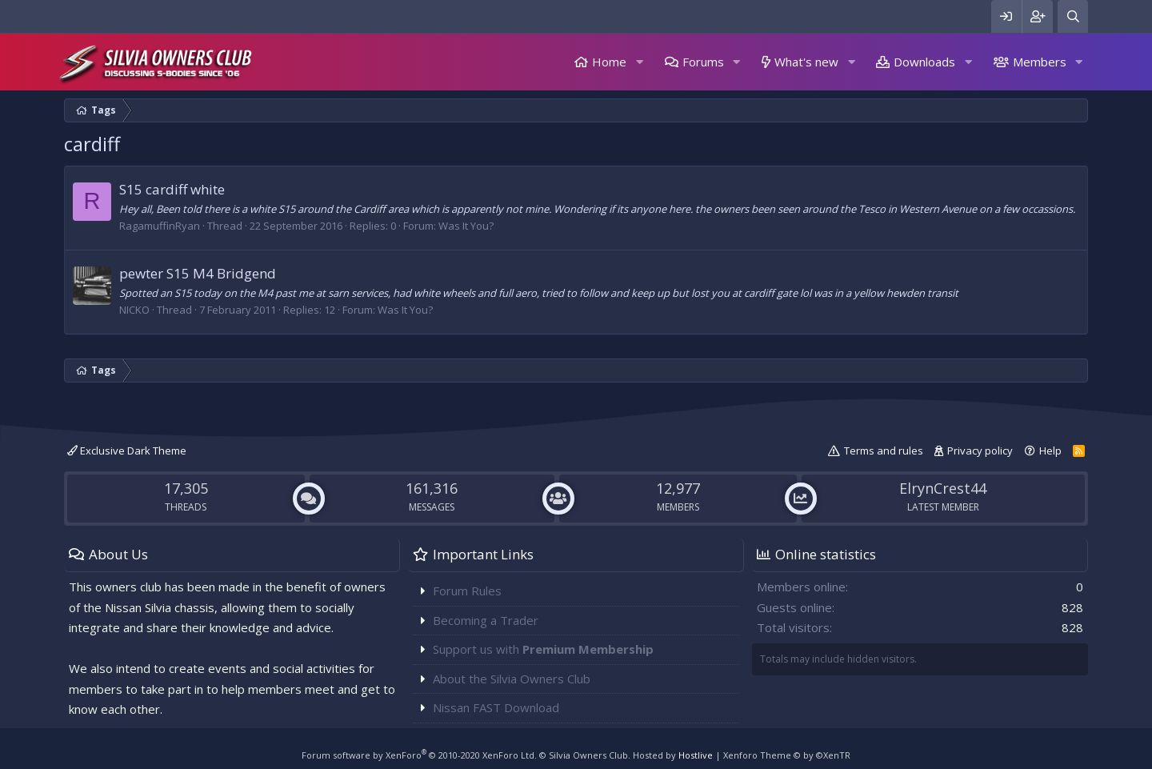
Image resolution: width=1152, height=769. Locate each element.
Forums (703, 62)
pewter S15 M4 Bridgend (197, 273)
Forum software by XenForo (419, 755)
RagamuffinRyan (159, 225)
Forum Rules (467, 591)
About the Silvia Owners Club (511, 679)
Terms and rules (883, 450)
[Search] (1073, 16)
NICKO (134, 309)
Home (609, 62)
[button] (639, 62)
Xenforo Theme (786, 755)
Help (1050, 450)
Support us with (543, 649)
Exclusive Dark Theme (126, 450)
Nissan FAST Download (496, 707)
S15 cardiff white (172, 189)
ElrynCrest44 (942, 488)
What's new (806, 62)
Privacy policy (980, 450)
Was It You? (466, 225)
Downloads (924, 62)
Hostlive (695, 755)
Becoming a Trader (485, 620)
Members (1039, 62)
